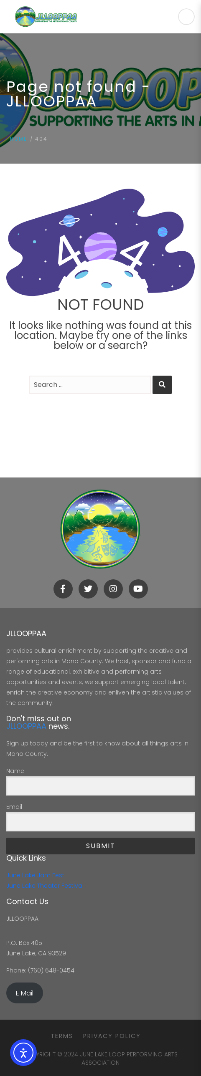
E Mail (24, 993)
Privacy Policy (112, 1036)
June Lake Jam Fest (35, 875)
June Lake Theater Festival (45, 886)
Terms (62, 1036)
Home (18, 138)
